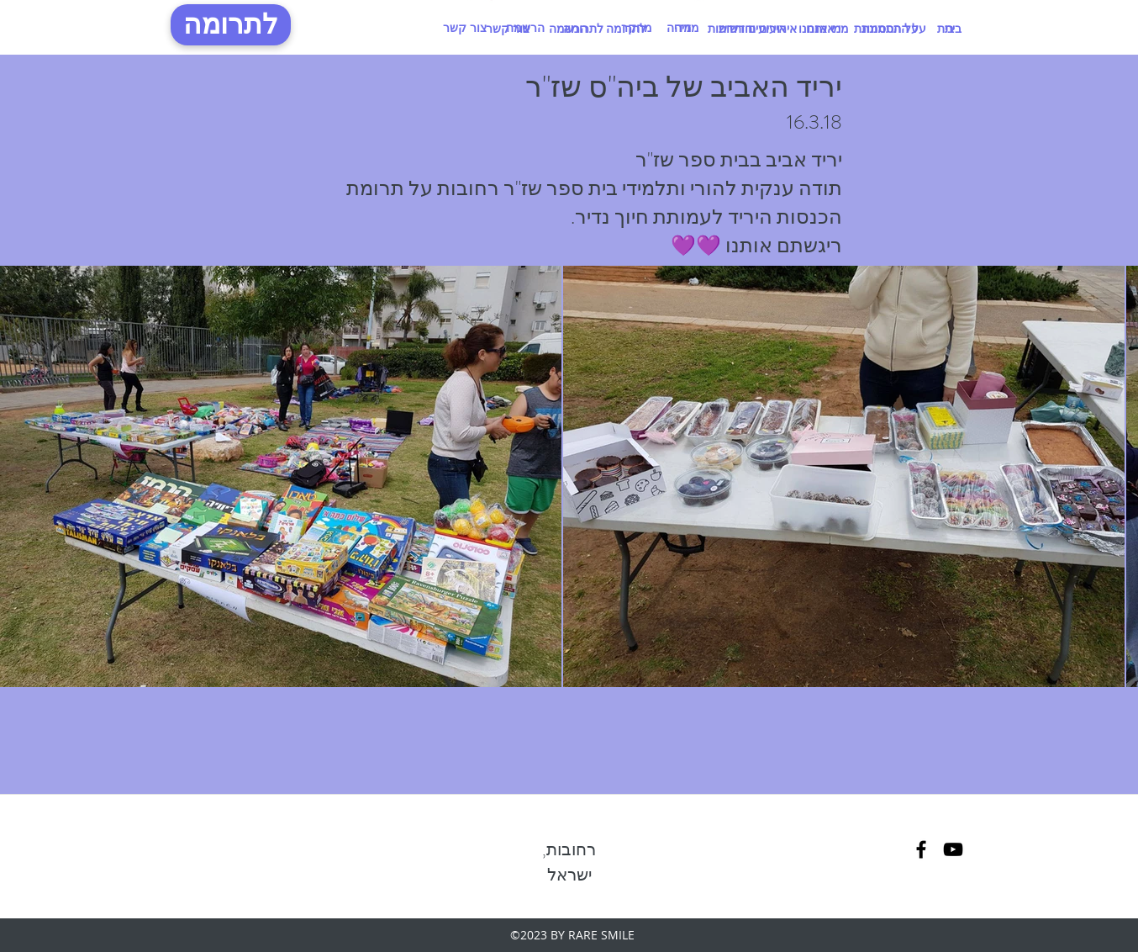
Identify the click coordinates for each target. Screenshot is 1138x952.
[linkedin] (953, 849)
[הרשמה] (568, 28)
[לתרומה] (231, 24)
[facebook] (921, 849)
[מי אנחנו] (819, 28)
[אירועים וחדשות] (746, 28)
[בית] (945, 28)
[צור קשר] (465, 28)
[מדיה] (679, 28)
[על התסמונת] (886, 28)
